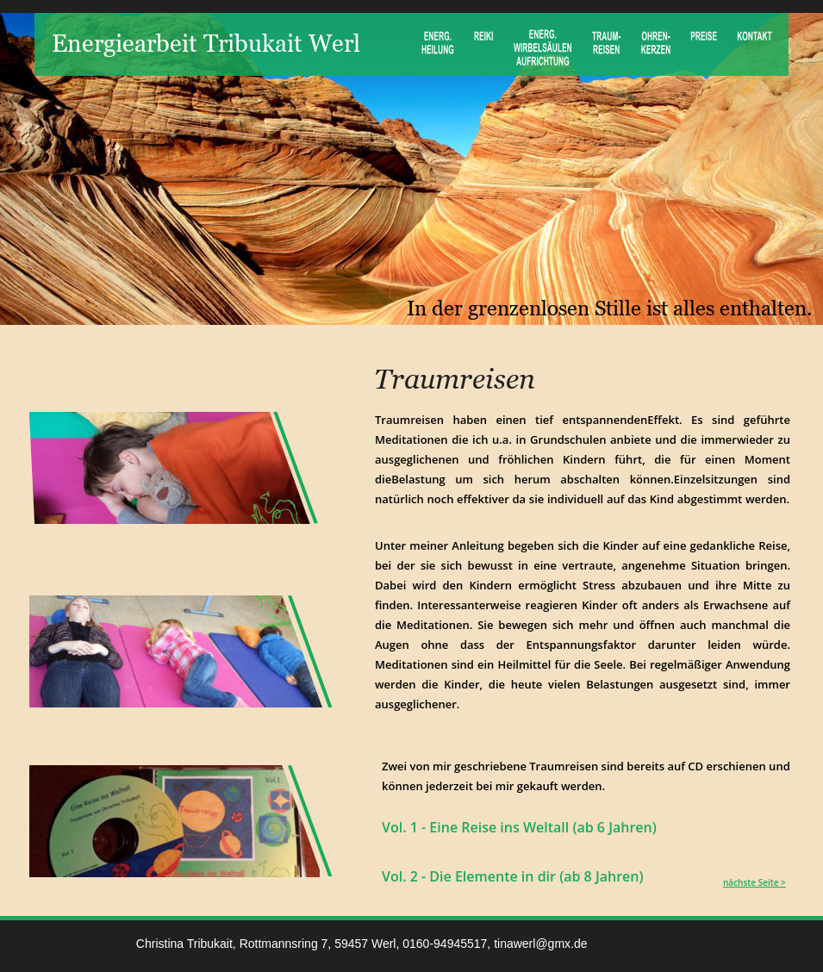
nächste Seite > (754, 882)
